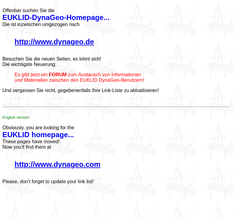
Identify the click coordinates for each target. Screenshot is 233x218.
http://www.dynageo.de (54, 42)
